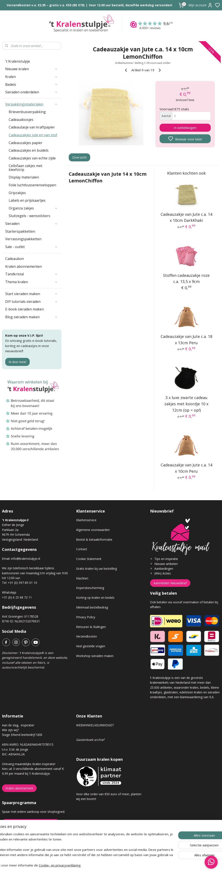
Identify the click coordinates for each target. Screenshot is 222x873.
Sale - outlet (31, 246)
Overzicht (79, 157)
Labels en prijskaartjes (27, 200)
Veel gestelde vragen (90, 646)
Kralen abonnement (19, 788)
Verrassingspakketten (23, 239)
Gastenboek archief (90, 740)
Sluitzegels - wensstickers (29, 215)
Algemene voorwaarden (93, 530)
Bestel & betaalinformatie (94, 539)
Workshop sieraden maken (95, 656)
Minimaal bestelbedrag (92, 607)
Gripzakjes (17, 192)
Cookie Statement (88, 559)
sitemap (126, 865)
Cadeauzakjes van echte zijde (32, 158)
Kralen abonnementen (23, 266)
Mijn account (200, 5)
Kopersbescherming (90, 588)
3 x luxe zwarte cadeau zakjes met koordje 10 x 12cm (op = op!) (186, 404)
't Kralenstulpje (17, 61)
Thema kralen (31, 281)
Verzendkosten (86, 636)
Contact (81, 549)
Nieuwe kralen (31, 69)
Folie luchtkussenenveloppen (32, 185)
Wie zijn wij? (10, 730)
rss (135, 865)
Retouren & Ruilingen (91, 627)
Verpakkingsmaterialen (31, 104)
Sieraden (31, 223)
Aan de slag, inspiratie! (18, 725)
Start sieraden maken (31, 293)
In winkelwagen (185, 127)
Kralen (31, 76)
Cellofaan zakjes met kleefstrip (25, 167)
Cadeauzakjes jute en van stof (33, 135)
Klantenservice (86, 520)
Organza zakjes (33, 208)
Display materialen (24, 177)
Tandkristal (31, 274)
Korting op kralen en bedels (95, 598)
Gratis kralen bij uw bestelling (96, 568)
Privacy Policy (85, 617)
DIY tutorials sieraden (31, 301)
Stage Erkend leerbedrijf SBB (22, 735)
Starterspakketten (20, 231)
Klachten (82, 578)
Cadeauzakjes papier (25, 142)
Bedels (31, 84)
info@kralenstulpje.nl (25, 559)
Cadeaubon (14, 258)
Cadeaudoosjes (21, 119)
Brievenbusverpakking (27, 111)
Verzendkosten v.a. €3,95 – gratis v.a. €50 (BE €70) (46, 5)
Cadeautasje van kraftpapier (32, 127)
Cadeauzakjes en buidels (29, 150)
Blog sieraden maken (31, 317)
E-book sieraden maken (24, 309)
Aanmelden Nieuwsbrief (170, 583)
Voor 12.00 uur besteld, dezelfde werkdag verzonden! (130, 5)
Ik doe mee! (17, 362)
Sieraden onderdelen (31, 92)
